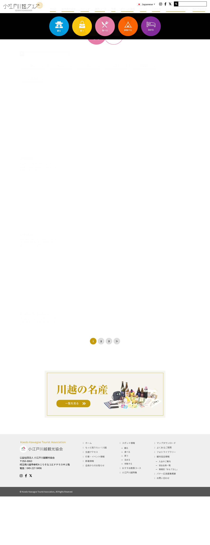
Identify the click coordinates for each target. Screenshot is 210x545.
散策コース (100, 8)
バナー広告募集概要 (166, 522)
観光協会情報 (163, 505)
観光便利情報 (69, 8)
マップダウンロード (166, 491)
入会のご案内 (165, 509)
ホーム (88, 491)
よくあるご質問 (164, 496)
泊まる (127, 508)
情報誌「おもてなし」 (168, 517)
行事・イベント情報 (95, 505)
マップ (143, 8)
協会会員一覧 (165, 513)
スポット (85, 8)
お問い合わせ (163, 526)
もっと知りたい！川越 (96, 496)
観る (126, 496)
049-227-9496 (34, 516)
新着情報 (89, 509)
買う (126, 504)
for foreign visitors (177, 8)
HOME (53, 8)
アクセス (156, 8)
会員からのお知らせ (95, 513)
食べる (127, 500)
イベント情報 (128, 8)
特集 (113, 8)
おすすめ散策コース (131, 516)
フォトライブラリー (166, 500)
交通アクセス (91, 500)
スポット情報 (128, 491)
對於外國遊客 (200, 8)
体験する (128, 512)
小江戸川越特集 (129, 521)
